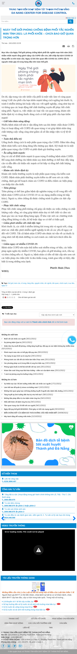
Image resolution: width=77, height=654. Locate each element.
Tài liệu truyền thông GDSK (19, 578)
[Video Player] (38, 550)
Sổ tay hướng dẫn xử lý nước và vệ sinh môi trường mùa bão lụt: (31, 604)
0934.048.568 (8, 518)
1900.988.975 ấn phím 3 (13, 512)
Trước (3, 520)
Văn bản (63, 623)
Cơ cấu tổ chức (38, 619)
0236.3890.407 (9, 481)
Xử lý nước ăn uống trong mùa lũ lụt (19, 607)
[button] (39, 550)
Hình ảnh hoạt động (13, 623)
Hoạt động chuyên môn (63, 619)
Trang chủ (14, 619)
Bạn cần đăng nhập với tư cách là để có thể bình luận (36, 322)
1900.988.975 (8, 500)
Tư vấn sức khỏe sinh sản (14, 509)
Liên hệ (26, 628)
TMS (51, 628)
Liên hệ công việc (11, 479)
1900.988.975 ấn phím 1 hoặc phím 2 (18, 506)
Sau (73, 518)
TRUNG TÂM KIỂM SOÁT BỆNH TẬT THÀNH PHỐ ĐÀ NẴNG (46, 651)
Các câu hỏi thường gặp (39, 623)
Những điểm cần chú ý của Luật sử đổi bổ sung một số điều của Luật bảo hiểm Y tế (38, 592)
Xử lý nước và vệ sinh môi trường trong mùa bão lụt (26, 609)
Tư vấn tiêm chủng (12, 503)
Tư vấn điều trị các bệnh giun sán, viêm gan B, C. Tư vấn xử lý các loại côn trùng (37, 515)
